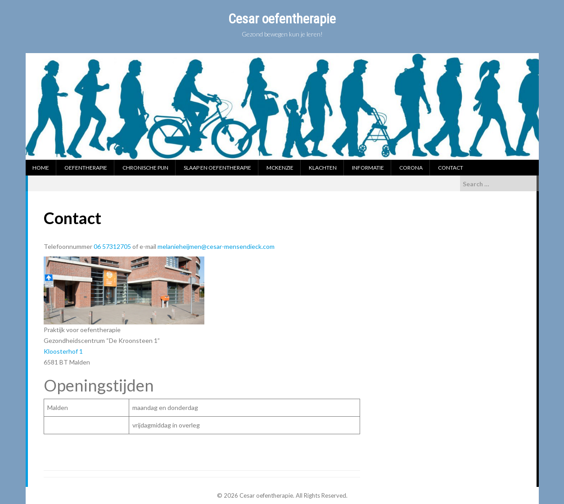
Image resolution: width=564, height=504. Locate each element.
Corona (411, 167)
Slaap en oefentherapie (217, 167)
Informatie (368, 167)
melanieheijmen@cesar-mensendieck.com (216, 246)
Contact (450, 167)
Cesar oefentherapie (282, 19)
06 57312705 (113, 246)
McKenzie (279, 167)
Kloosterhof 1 (63, 351)
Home (40, 167)
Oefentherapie (85, 167)
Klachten (323, 167)
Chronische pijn (145, 167)
